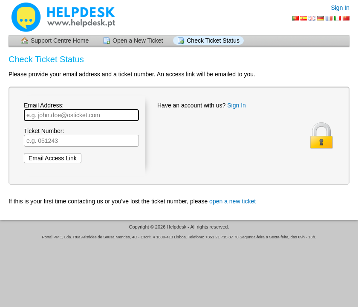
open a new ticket (232, 201)
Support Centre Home (60, 40)
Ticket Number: (81, 137)
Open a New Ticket (138, 40)
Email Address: (81, 111)
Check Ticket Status (213, 40)
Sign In (340, 7)
